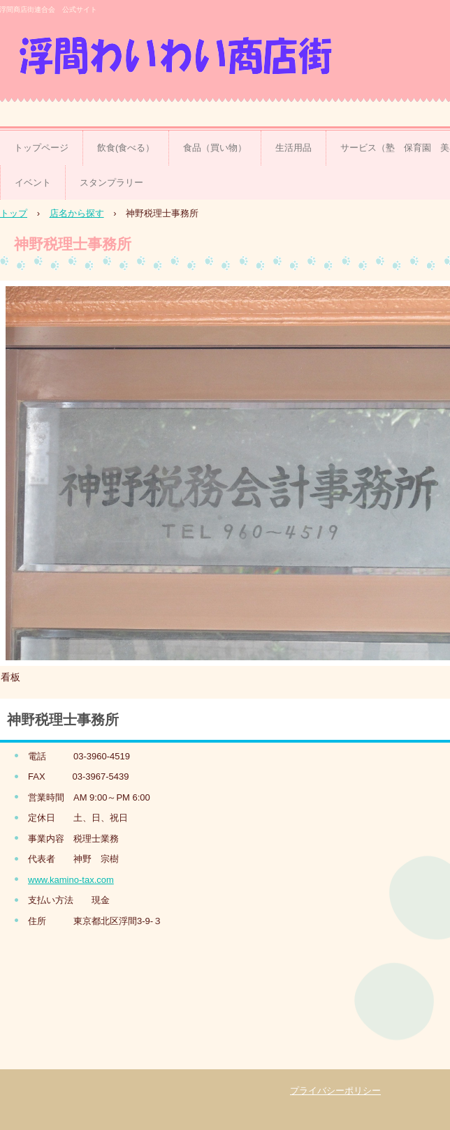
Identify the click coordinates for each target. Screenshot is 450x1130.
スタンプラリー (111, 182)
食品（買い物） (215, 147)
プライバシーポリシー (335, 1090)
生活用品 (293, 147)
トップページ (41, 147)
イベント (33, 182)
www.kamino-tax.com (71, 880)
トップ (13, 213)
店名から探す (77, 213)
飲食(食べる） (125, 147)
